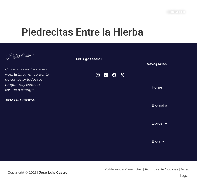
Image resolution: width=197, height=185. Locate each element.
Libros (159, 123)
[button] (154, 12)
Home (157, 87)
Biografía (159, 105)
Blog (158, 141)
